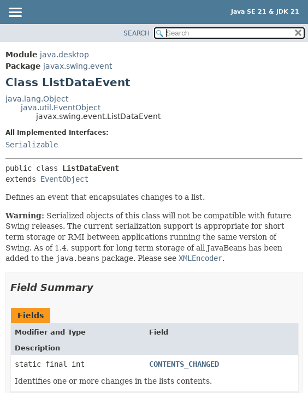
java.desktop (64, 54)
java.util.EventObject (60, 107)
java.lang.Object (36, 98)
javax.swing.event (77, 66)
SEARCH (136, 33)
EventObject (64, 179)
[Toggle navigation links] (14, 13)
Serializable (31, 144)
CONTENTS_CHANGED (184, 364)
